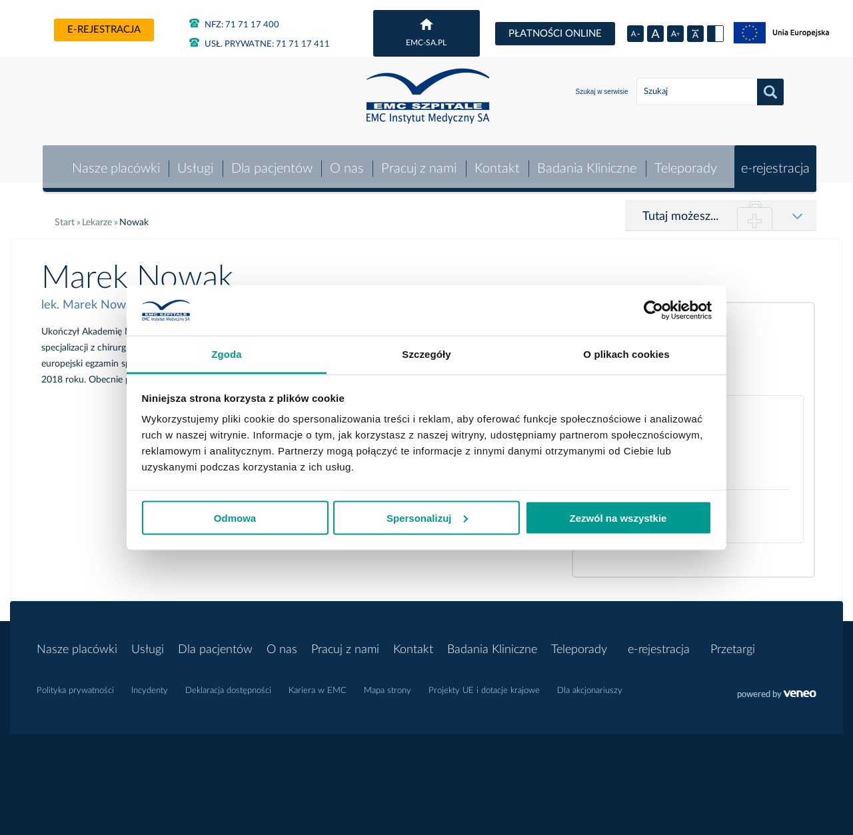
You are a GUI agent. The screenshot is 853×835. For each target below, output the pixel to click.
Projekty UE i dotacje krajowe (484, 684)
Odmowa (235, 517)
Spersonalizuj (427, 517)
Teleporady (685, 162)
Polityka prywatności (75, 684)
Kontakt (496, 162)
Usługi (194, 162)
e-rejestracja (104, 30)
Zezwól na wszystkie (618, 517)
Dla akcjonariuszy (589, 684)
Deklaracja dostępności (228, 684)
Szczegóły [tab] (426, 354)
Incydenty (149, 684)
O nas (346, 162)
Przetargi (732, 644)
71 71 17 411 (259, 44)
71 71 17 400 (234, 25)
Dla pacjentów (270, 162)
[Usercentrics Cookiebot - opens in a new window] (653, 310)
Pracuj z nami (418, 162)
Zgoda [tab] (226, 354)
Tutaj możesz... (680, 211)
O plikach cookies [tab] (626, 354)
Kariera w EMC (318, 684)
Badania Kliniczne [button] (586, 162)
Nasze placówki (114, 162)
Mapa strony (387, 684)
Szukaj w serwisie (602, 91)
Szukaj (770, 92)
